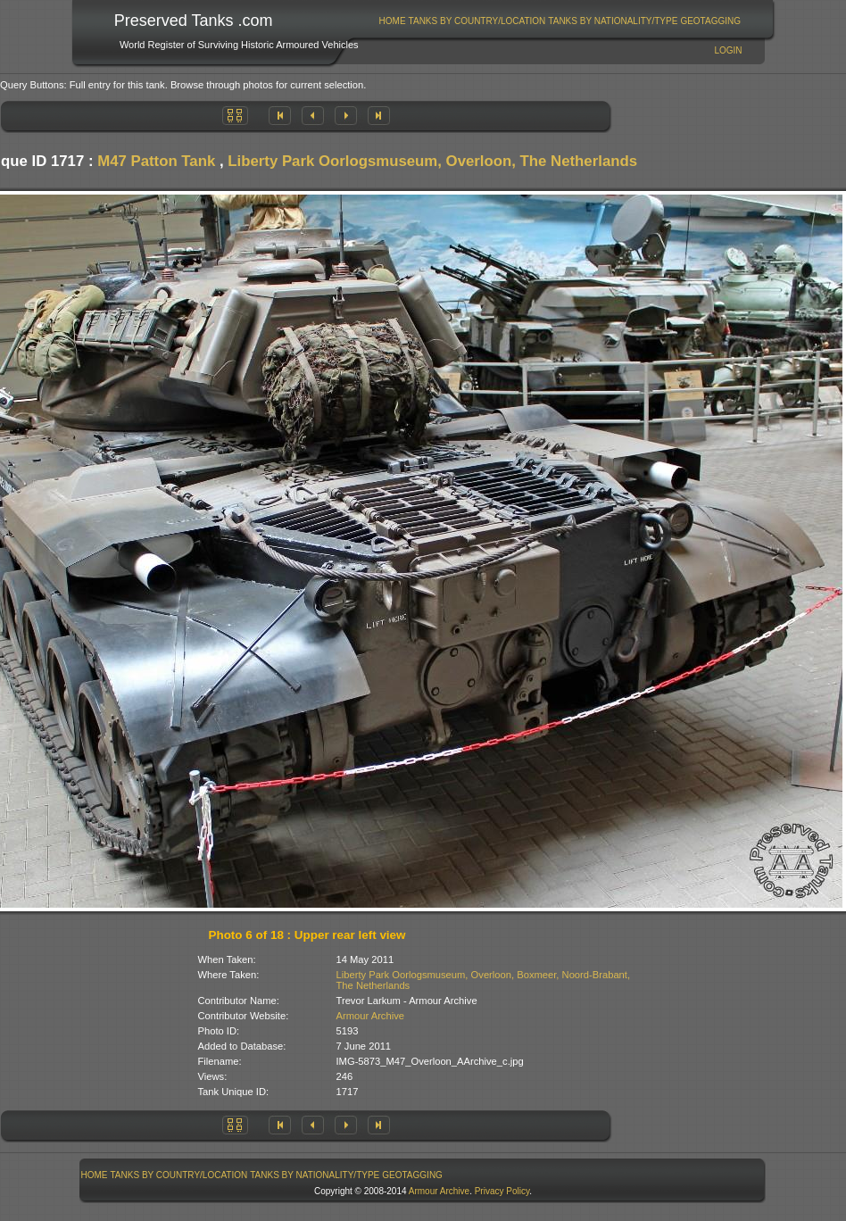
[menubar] (559, 21)
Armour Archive (370, 1015)
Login (728, 50)
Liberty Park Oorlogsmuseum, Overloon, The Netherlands (432, 161)
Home (392, 21)
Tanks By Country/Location (477, 21)
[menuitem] (392, 21)
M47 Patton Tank (156, 161)
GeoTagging (710, 21)
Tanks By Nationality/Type (612, 21)
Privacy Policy (502, 1191)
